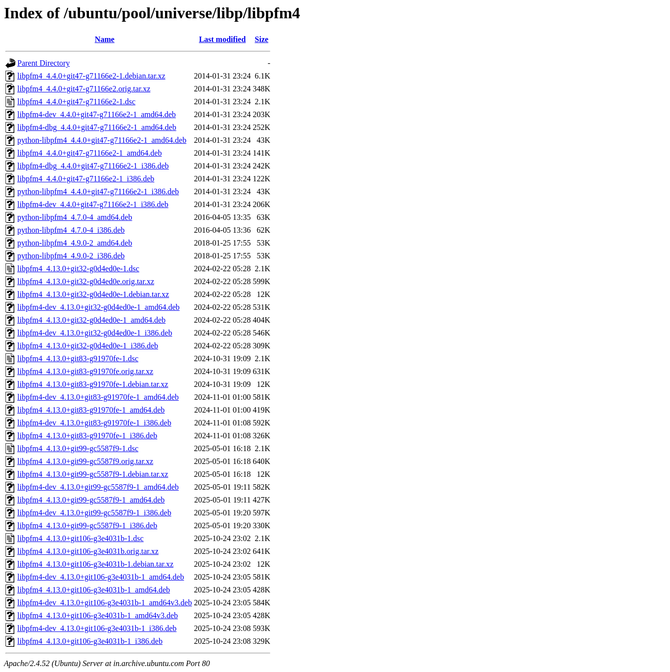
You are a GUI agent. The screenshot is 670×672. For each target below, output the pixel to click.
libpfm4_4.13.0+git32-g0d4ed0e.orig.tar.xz (85, 281)
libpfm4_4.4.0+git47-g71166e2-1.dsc (76, 101)
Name (105, 39)
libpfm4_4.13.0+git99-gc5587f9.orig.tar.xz (85, 461)
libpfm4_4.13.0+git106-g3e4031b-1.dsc (80, 538)
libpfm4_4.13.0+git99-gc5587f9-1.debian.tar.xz (92, 474)
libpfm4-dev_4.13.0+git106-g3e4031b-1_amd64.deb (100, 577)
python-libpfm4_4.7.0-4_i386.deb (71, 230)
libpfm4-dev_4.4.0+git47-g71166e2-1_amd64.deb (96, 114)
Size (262, 39)
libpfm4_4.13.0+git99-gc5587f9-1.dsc (77, 448)
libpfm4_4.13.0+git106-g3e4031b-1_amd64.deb (93, 590)
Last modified (222, 39)
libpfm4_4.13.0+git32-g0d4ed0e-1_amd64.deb (91, 320)
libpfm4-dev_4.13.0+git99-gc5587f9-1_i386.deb (94, 512)
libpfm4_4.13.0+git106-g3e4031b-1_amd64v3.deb (97, 615)
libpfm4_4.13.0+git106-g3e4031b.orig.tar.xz (88, 551)
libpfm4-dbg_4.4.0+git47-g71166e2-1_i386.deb (93, 166)
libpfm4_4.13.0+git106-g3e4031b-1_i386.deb (90, 641)
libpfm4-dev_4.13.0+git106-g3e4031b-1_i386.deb (96, 628)
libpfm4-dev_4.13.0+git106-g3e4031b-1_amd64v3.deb (104, 602)
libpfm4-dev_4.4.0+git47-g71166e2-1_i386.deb (92, 204)
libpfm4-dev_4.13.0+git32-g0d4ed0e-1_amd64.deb (98, 307)
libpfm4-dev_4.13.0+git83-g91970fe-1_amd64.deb (98, 397)
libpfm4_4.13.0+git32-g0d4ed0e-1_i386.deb (87, 345)
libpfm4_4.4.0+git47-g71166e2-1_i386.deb (85, 178)
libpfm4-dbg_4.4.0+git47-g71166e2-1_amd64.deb (96, 127)
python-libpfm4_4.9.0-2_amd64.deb (74, 243)
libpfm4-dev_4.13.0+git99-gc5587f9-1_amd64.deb (98, 487)
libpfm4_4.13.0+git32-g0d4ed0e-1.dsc (78, 268)
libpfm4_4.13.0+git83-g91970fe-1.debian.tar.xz (92, 384)
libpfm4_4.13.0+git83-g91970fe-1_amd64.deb (91, 410)
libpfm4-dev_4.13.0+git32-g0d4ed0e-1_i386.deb (94, 333)
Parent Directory (43, 63)
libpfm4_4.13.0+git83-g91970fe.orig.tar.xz (85, 371)
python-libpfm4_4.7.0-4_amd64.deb (74, 217)
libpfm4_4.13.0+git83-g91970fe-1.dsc (77, 358)
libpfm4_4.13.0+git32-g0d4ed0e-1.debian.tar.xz (93, 294)
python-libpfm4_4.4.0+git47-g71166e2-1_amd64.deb (101, 140)
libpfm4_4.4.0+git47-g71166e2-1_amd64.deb (89, 153)
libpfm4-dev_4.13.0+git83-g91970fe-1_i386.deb (94, 423)
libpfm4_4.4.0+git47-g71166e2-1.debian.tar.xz (91, 76)
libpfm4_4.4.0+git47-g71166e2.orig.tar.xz (83, 88)
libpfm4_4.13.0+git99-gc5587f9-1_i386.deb (87, 525)
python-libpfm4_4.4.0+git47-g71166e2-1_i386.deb (98, 191)
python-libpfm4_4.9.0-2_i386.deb (71, 256)
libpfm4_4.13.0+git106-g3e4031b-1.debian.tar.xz (95, 564)
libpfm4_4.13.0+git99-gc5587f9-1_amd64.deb (91, 500)
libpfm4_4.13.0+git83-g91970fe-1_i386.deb (87, 435)
